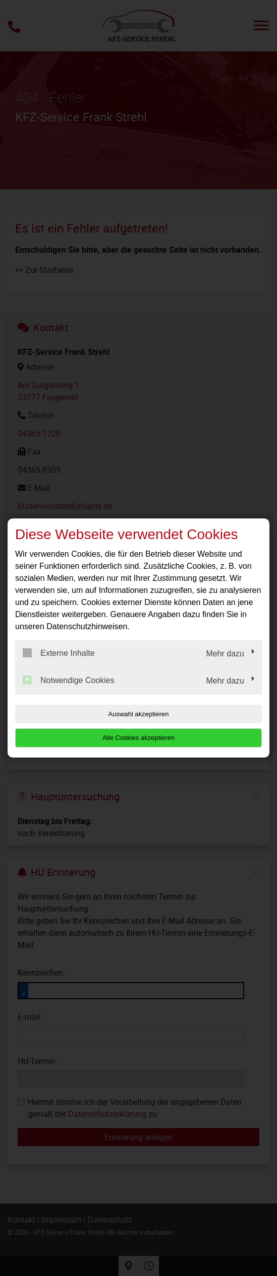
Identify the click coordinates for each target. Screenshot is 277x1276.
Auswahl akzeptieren (138, 714)
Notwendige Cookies (69, 680)
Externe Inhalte (59, 652)
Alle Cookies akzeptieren (138, 737)
